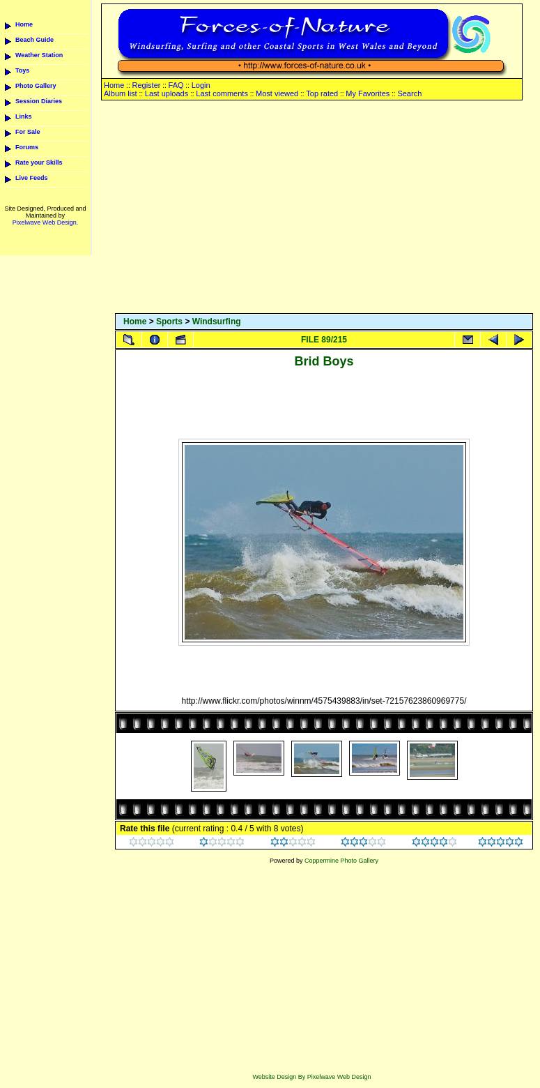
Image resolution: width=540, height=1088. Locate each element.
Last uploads (166, 93)
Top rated (322, 93)
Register (146, 85)
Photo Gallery (35, 85)
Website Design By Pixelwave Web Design (311, 1076)
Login (201, 85)
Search (409, 93)
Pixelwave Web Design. (45, 222)
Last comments (222, 93)
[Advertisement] (324, 207)
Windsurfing (216, 321)
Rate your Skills (39, 162)
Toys (22, 70)
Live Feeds (31, 177)
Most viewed (277, 93)
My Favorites (367, 93)
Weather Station (39, 55)
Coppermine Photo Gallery (341, 860)
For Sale (27, 131)
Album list (120, 93)
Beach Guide (34, 39)
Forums (26, 147)
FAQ (176, 85)
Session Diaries (38, 101)
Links (23, 116)
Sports (169, 321)
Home (24, 24)
